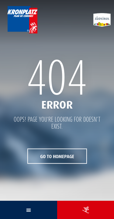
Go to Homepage (57, 157)
